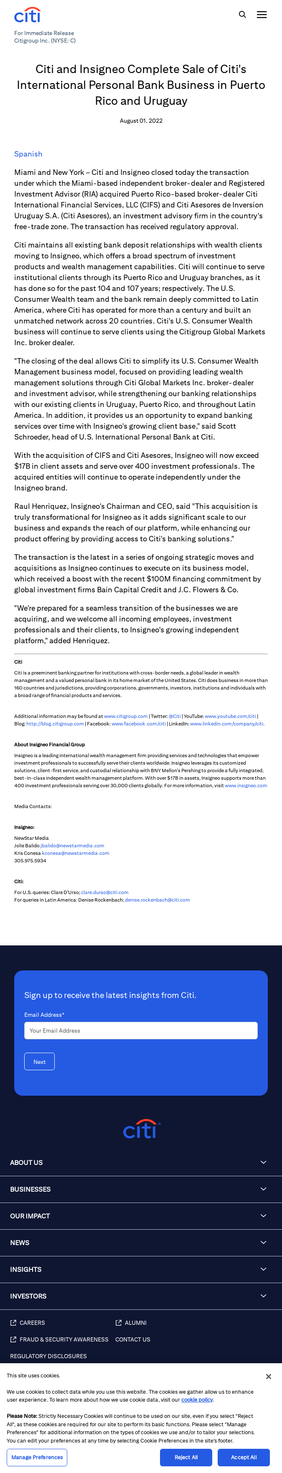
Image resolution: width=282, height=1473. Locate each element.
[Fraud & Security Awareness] (62, 1344)
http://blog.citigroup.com (55, 723)
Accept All (243, 1457)
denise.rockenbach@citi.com (157, 900)
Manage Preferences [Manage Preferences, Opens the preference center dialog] (37, 1457)
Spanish (28, 153)
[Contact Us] (194, 1344)
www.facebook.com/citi (139, 723)
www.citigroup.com (126, 716)
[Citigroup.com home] (141, 1129)
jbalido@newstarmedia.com (72, 845)
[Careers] (62, 1327)
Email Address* (44, 1014)
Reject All (186, 1457)
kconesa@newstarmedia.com (75, 853)
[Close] (268, 1376)
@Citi (175, 716)
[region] (141, 1418)
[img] (242, 14)
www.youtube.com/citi (230, 716)
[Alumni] (194, 1327)
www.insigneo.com (246, 785)
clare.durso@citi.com (105, 892)
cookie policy (197, 1400)
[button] (141, 1163)
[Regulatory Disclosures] (62, 1360)
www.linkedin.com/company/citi (226, 723)
